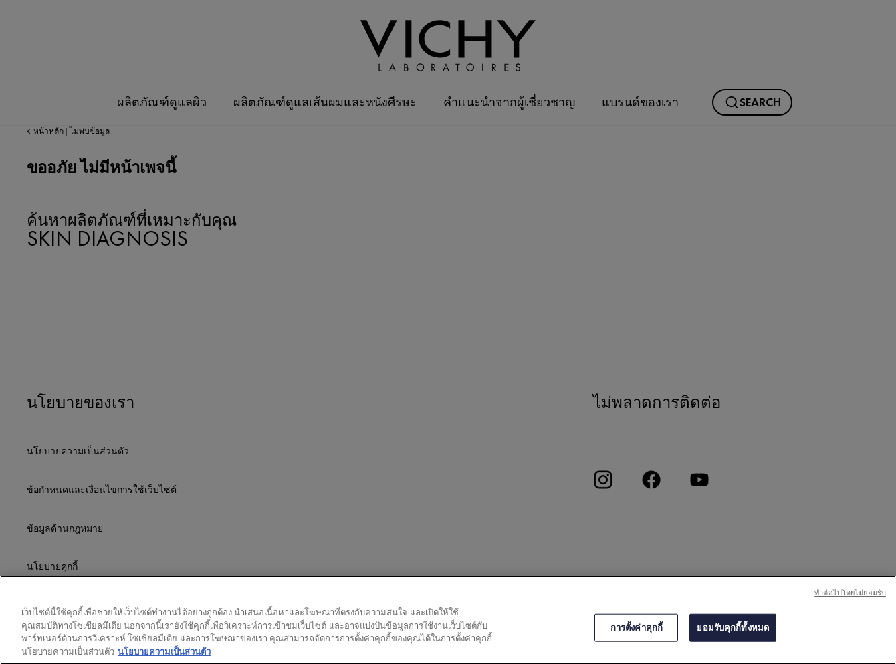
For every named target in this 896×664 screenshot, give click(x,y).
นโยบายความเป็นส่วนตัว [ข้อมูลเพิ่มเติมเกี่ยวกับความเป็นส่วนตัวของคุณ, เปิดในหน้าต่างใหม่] (164, 658)
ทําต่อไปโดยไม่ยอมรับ (850, 599)
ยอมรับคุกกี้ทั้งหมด (733, 634)
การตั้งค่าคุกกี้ (636, 634)
